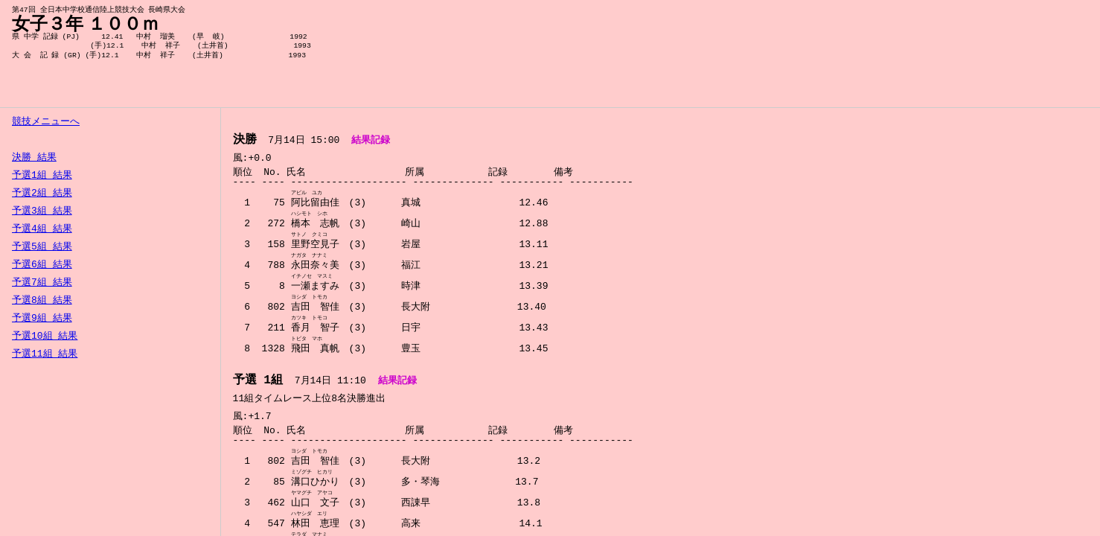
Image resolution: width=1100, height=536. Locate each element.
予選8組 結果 (42, 300)
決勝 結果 (34, 158)
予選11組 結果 (44, 354)
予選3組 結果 (42, 211)
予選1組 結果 (42, 175)
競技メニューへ (46, 122)
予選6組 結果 (42, 265)
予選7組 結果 (42, 283)
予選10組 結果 (44, 336)
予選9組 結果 (42, 318)
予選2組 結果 (42, 193)
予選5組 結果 (42, 247)
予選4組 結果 (42, 229)
